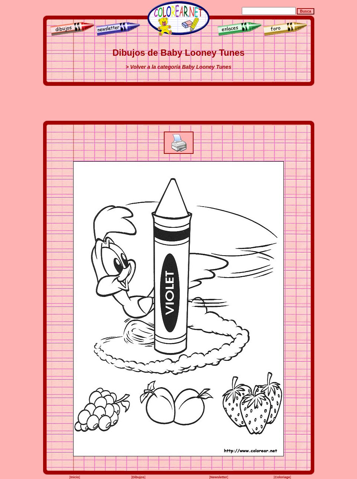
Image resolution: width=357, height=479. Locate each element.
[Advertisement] (178, 103)
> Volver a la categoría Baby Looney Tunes (178, 67)
